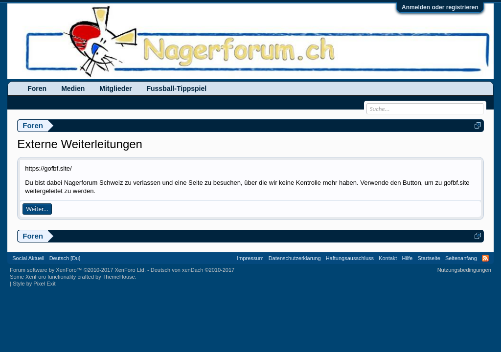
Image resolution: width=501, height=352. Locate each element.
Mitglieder (115, 88)
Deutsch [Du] (65, 258)
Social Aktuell (28, 258)
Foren (36, 88)
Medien (73, 88)
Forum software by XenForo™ (78, 270)
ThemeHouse (119, 277)
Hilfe (407, 258)
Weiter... (37, 209)
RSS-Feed (485, 258)
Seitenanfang (461, 258)
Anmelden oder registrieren (440, 7)
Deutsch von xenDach (192, 270)
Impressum (250, 258)
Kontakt (388, 258)
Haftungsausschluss (350, 258)
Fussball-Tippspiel (176, 88)
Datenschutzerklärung (295, 258)
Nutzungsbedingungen (464, 270)
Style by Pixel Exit (34, 283)
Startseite (428, 258)
